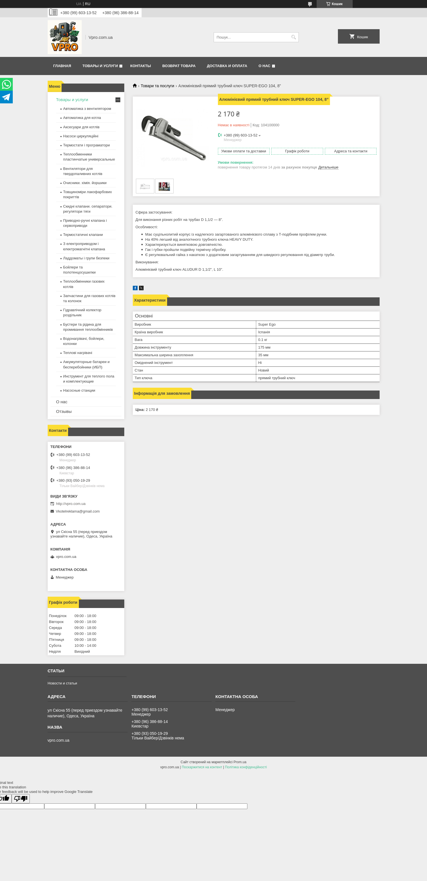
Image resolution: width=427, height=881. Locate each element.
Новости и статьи (62, 683)
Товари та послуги (157, 86)
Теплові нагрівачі (77, 353)
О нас (264, 66)
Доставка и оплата (227, 66)
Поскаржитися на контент (202, 767)
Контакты (140, 66)
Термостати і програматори (86, 145)
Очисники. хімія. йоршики (85, 183)
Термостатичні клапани (83, 234)
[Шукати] (294, 37)
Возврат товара (178, 66)
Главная (62, 66)
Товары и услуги (100, 66)
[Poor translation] (21, 798)
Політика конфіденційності (246, 767)
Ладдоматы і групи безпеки (86, 258)
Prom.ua (240, 762)
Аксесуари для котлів (81, 127)
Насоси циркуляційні (80, 136)
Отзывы (64, 411)
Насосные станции (79, 390)
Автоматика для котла (82, 118)
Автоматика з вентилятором (87, 108)
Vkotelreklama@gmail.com (78, 511)
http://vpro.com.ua (71, 504)
